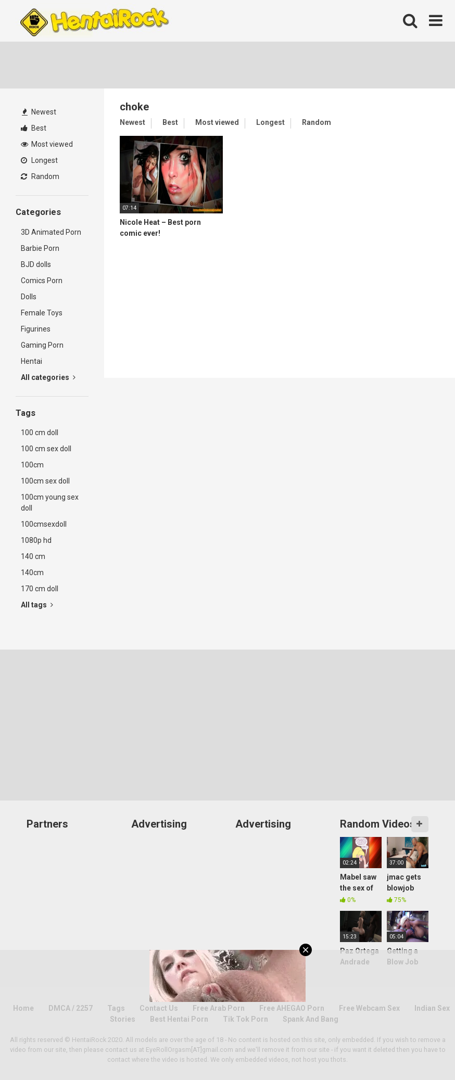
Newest (39, 112)
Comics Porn (41, 280)
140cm (32, 572)
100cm (32, 465)
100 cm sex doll (46, 448)
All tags (37, 605)
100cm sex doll (45, 481)
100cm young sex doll (50, 502)
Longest (39, 160)
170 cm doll (39, 589)
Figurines (35, 329)
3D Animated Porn (51, 232)
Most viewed (47, 144)
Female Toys (41, 313)
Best (33, 128)
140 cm (33, 556)
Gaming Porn (42, 345)
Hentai (31, 361)
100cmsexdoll (44, 524)
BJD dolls (36, 264)
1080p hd (36, 540)
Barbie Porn (40, 248)
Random (40, 176)
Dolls (28, 297)
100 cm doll (39, 432)
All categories (48, 377)
